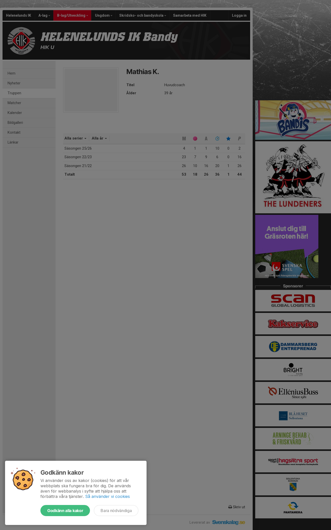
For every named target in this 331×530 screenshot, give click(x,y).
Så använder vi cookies (107, 496)
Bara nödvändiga (116, 510)
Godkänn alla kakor (65, 510)
